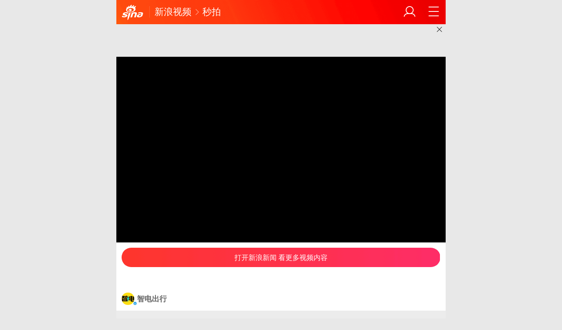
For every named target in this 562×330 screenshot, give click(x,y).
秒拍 (211, 12)
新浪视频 (173, 12)
